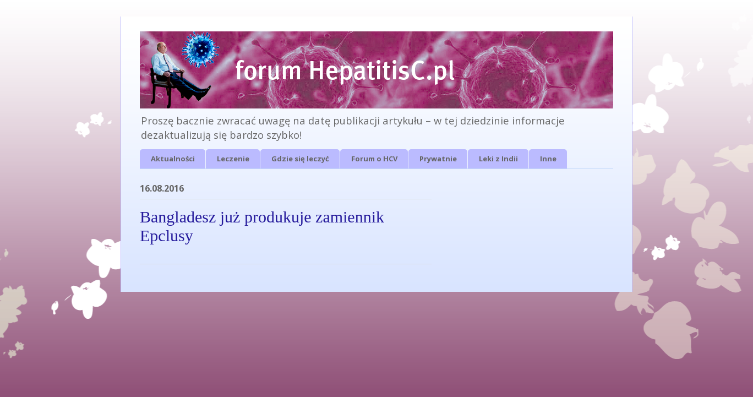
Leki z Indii (498, 159)
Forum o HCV (374, 159)
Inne (548, 159)
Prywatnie (438, 159)
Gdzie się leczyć (300, 159)
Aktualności (173, 159)
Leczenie (233, 159)
